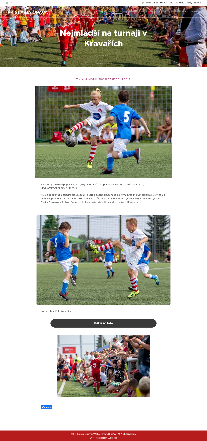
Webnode (112, 438)
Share (46, 407)
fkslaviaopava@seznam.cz (190, 2)
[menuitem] (101, 11)
